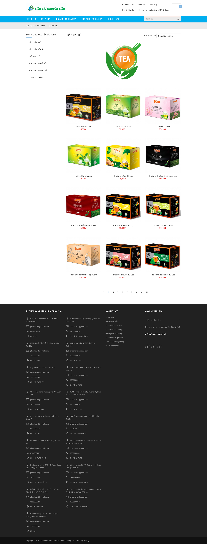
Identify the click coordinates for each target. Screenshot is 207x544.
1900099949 (128, 5)
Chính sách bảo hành (114, 325)
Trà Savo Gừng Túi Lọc (123, 176)
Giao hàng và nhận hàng (115, 342)
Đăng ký (141, 5)
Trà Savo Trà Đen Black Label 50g (163, 176)
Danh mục (41, 26)
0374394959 (72, 477)
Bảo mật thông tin (112, 346)
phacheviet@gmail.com (37, 326)
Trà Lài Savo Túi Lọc (83, 176)
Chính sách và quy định (114, 337)
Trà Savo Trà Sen (163, 126)
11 (147, 292)
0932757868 (33, 331)
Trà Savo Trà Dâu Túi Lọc (123, 275)
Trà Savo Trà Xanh (123, 126)
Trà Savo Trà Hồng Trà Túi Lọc (83, 225)
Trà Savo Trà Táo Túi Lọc (163, 225)
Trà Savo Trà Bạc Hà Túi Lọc (163, 275)
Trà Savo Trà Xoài (83, 126)
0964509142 (72, 429)
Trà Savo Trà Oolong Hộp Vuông (83, 275)
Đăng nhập (153, 5)
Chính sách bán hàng (114, 329)
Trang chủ (30, 26)
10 (141, 292)
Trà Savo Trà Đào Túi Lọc (123, 225)
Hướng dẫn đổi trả (113, 321)
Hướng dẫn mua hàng (114, 333)
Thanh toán (110, 317)
